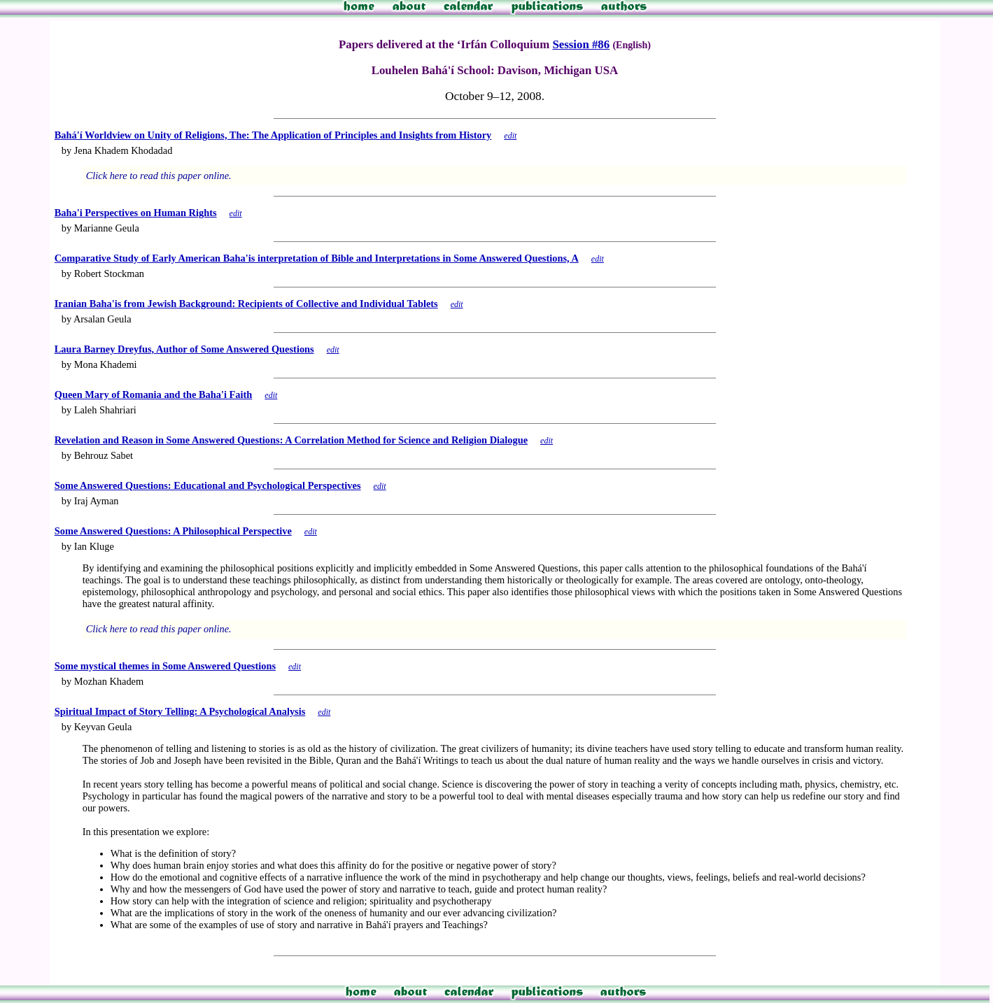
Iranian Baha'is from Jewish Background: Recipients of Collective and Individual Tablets (246, 303)
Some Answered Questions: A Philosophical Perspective (173, 530)
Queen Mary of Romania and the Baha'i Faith (154, 394)
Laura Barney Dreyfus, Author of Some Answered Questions (184, 349)
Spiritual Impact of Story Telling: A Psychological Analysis (180, 711)
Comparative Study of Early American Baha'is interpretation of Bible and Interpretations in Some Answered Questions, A (317, 258)
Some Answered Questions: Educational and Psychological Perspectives (208, 485)
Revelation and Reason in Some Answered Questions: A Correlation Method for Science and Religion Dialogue (291, 440)
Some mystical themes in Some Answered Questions (165, 665)
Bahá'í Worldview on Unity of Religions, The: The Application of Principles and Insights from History (273, 135)
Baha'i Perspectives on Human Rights (136, 212)
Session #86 (581, 44)
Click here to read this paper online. (159, 175)
